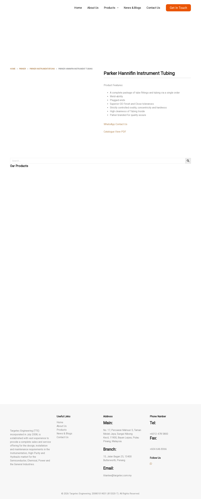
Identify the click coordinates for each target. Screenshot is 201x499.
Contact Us (153, 7)
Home (78, 7)
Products (112, 8)
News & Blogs (132, 7)
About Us (93, 7)
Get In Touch (178, 8)
